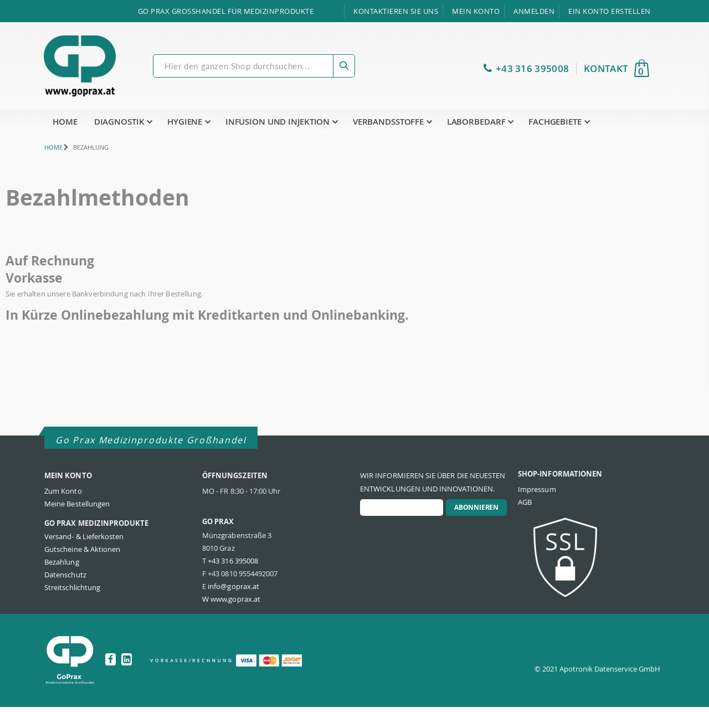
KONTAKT (606, 69)
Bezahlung (61, 567)
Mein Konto (476, 11)
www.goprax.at (235, 604)
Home (48, 147)
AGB (525, 507)
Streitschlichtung (72, 592)
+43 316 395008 (532, 69)
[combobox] (254, 66)
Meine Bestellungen (77, 509)
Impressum (537, 494)
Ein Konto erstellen (609, 11)
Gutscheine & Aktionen (82, 554)
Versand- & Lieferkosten (84, 541)
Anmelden (533, 11)
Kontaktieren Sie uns (395, 11)
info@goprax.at (233, 591)
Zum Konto (63, 496)
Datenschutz (65, 580)
